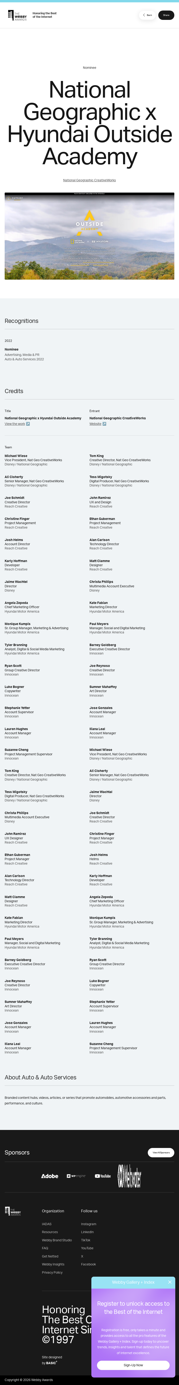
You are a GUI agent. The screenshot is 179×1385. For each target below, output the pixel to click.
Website (95, 424)
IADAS (47, 1224)
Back (147, 15)
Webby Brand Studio (57, 1240)
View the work (15, 424)
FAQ (45, 1248)
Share (166, 15)
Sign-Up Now (133, 1365)
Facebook (88, 1264)
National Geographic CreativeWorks (89, 180)
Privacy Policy (52, 1272)
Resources (50, 1232)
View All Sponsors (161, 1152)
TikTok (85, 1240)
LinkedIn (87, 1232)
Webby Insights (53, 1264)
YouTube (87, 1248)
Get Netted (50, 1256)
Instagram (88, 1224)
